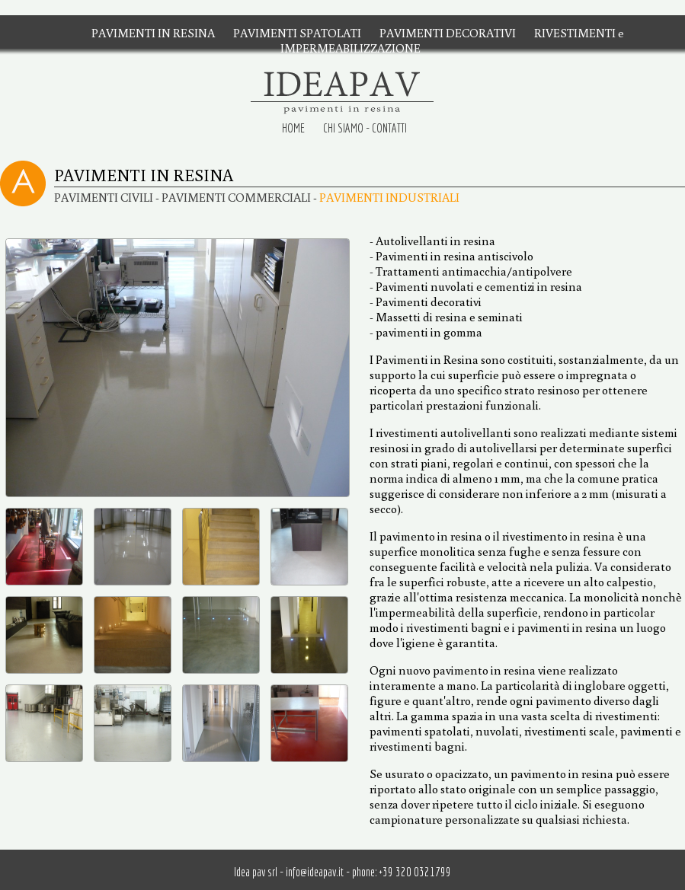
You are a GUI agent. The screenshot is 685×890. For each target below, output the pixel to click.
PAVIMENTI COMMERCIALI (236, 197)
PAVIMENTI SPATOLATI (297, 32)
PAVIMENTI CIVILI (103, 197)
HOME (293, 128)
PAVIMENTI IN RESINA (153, 32)
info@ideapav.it (315, 872)
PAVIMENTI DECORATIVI (447, 32)
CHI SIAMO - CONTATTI (365, 128)
